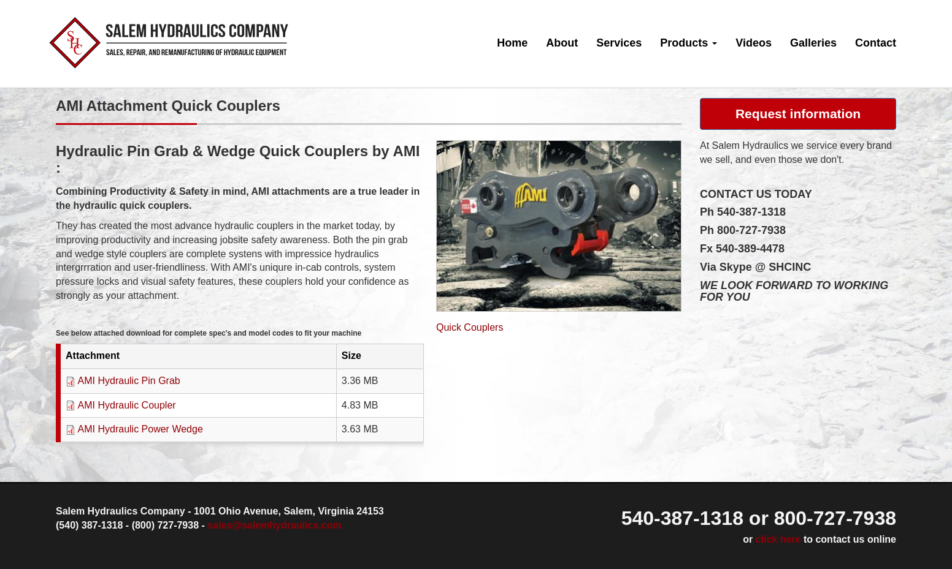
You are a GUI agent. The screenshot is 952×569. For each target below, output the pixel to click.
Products (688, 43)
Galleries (813, 43)
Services (619, 43)
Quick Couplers (469, 327)
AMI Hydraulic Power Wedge (140, 429)
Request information (798, 114)
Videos (753, 43)
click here (778, 539)
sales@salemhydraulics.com (274, 525)
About (562, 43)
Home (512, 43)
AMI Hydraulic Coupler (127, 405)
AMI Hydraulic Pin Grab (129, 380)
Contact (875, 43)
